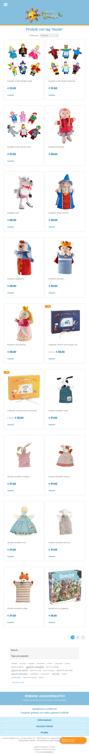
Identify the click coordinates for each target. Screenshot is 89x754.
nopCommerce (48, 752)
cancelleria (41, 663)
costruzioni (59, 663)
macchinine (34, 674)
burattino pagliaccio (15, 279)
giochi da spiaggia (52, 667)
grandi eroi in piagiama (58, 608)
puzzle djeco (16, 677)
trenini (41, 677)
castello (49, 663)
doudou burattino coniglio (18, 477)
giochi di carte (35, 670)
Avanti (83, 637)
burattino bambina (56, 147)
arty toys (22, 663)
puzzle (64, 674)
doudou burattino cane (58, 410)
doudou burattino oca (16, 542)
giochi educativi (19, 674)
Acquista (10, 95)
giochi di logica (48, 670)
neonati (55, 674)
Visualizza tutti (18, 682)
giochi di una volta (65, 670)
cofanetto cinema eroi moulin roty (63, 345)
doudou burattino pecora (59, 542)
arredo (14, 663)
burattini (31, 663)
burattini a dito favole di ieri (19, 147)
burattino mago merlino (59, 213)
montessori (45, 674)
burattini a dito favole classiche (62, 81)
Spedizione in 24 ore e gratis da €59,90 (68, 740)
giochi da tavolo (19, 670)
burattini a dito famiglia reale (19, 81)
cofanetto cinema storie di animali (22, 410)
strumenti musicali (30, 677)
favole (67, 663)
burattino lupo (13, 213)
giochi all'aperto (17, 667)
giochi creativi (35, 667)
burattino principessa (16, 345)
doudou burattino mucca (59, 477)
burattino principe (56, 279)
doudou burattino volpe (17, 608)
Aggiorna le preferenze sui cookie (44, 747)
